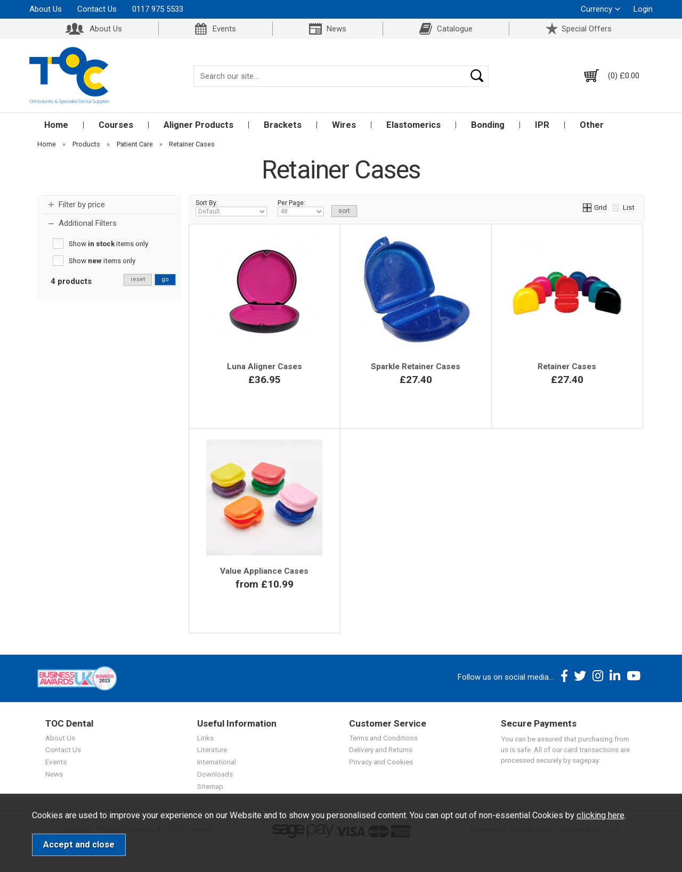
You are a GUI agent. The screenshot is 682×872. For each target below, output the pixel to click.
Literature (212, 749)
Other (592, 124)
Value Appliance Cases (264, 571)
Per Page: (301, 207)
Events (224, 29)
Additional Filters (88, 223)
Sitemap (210, 786)
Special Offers (587, 29)
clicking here (600, 815)
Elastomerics (413, 124)
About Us (45, 9)
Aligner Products (198, 124)
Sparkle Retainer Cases (415, 366)
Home (56, 124)
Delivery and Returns (380, 749)
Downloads (215, 774)
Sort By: (231, 207)
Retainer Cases (567, 366)
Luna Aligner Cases (264, 366)
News (336, 29)
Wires (344, 124)
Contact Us (97, 9)
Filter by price (82, 204)
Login (643, 9)
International (216, 761)
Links (205, 738)
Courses (116, 124)
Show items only (108, 243)
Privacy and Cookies (381, 761)
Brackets (283, 124)
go (165, 279)
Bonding (488, 124)
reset (138, 279)
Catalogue (455, 29)
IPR (542, 124)
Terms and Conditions (383, 738)
